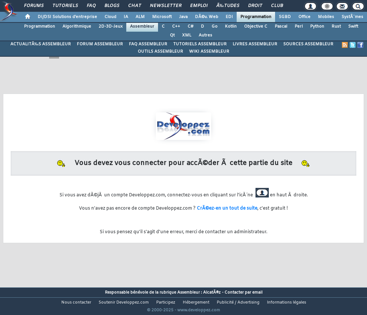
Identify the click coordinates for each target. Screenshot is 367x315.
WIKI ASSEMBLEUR (209, 51)
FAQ (91, 6)
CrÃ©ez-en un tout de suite (227, 208)
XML (186, 35)
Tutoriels (65, 6)
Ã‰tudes (228, 6)
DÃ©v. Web (206, 17)
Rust (336, 26)
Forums (33, 6)
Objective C (255, 26)
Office (304, 17)
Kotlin (231, 26)
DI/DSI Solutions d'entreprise (67, 17)
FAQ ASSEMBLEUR (148, 44)
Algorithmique (76, 26)
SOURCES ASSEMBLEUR (308, 44)
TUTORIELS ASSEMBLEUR (200, 44)
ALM (140, 17)
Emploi (198, 6)
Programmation (255, 17)
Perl (299, 26)
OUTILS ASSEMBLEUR (160, 51)
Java (183, 17)
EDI (229, 17)
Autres (205, 35)
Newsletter (165, 6)
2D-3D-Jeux (111, 26)
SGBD (285, 17)
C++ (176, 26)
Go (214, 26)
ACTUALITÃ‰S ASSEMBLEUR (40, 44)
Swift (353, 26)
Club (277, 6)
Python (317, 26)
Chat (134, 6)
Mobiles (326, 17)
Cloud (110, 17)
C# (190, 26)
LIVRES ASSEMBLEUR (255, 44)
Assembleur (142, 26)
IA (126, 17)
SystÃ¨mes (352, 17)
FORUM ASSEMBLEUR (100, 44)
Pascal (281, 26)
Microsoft (162, 17)
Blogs (112, 6)
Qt (172, 35)
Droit (255, 6)
